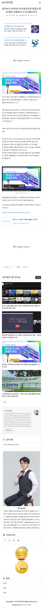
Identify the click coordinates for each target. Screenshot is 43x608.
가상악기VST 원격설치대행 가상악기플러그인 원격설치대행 (15, 40)
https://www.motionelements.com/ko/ (16, 212)
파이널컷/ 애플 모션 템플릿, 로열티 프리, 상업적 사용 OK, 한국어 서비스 (15, 30)
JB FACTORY (26, 605)
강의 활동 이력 (23, 15)
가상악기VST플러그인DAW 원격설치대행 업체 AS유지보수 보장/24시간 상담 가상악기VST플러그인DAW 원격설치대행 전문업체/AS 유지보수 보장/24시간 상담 (15, 44)
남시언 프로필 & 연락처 (11, 445)
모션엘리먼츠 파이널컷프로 (14, 26)
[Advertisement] (21, 60)
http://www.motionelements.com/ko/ (16, 23)
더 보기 (38, 277)
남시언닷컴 (8, 411)
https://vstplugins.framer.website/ (15, 37)
